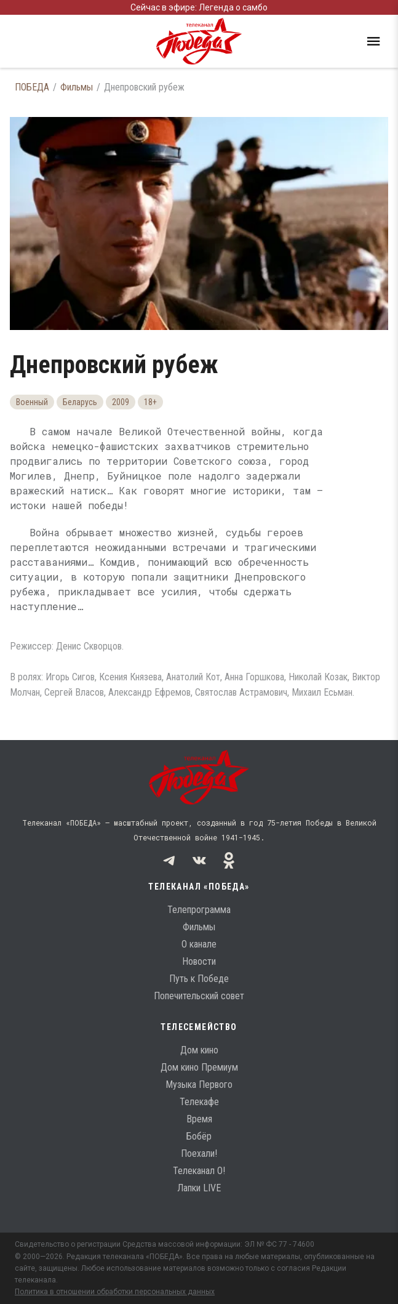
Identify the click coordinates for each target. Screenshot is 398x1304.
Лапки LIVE (199, 1188)
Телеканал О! (199, 1171)
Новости (199, 961)
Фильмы (76, 87)
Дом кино (199, 1050)
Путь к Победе (199, 978)
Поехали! (199, 1153)
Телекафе (199, 1102)
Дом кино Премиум (199, 1067)
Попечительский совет (199, 996)
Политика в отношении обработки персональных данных (115, 1291)
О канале (199, 944)
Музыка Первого (199, 1084)
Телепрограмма (199, 910)
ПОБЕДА (32, 87)
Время (199, 1119)
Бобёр (199, 1136)
